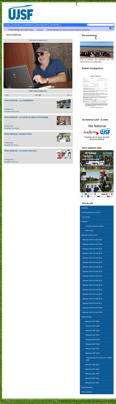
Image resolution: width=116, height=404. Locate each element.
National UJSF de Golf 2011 (92, 303)
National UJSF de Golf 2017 (92, 276)
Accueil (7, 25)
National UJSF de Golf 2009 (92, 312)
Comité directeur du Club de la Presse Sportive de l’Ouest (68, 30)
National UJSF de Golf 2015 (92, 285)
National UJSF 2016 (91, 353)
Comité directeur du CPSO (90, 212)
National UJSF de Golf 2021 (92, 258)
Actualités (84, 208)
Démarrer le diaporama (38, 40)
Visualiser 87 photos (11, 145)
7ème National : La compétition (18, 100)
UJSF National (55, 25)
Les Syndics (85, 217)
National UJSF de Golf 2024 (92, 244)
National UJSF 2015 (90, 365)
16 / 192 (38, 95)
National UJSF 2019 (91, 339)
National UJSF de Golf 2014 (92, 289)
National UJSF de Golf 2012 (92, 299)
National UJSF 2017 (91, 349)
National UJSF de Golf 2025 (92, 240)
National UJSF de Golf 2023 (92, 249)
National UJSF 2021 (91, 335)
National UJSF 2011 (90, 383)
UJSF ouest (87, 230)
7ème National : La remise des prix (20, 151)
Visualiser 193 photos (11, 111)
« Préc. (6, 95)
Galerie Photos (28, 25)
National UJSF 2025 (90, 321)
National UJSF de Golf (89, 235)
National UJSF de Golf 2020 (92, 262)
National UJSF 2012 (90, 378)
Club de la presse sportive (93, 226)
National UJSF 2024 (91, 326)
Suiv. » (69, 95)
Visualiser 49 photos (11, 162)
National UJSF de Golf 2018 (92, 271)
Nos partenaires (87, 387)
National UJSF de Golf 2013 (92, 294)
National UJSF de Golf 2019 (92, 267)
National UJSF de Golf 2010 (92, 308)
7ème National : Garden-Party (18, 134)
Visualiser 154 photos (11, 128)
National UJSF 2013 (90, 374)
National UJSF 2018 (91, 344)
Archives (84, 221)
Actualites (16, 25)
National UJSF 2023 (91, 330)
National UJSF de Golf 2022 (92, 253)
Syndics (40, 30)
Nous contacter (42, 25)
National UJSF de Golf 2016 (92, 280)
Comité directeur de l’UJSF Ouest (20, 30)
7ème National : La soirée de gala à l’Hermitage (26, 117)
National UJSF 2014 (90, 369)
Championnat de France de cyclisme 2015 (97, 359)
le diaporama (8, 109)
